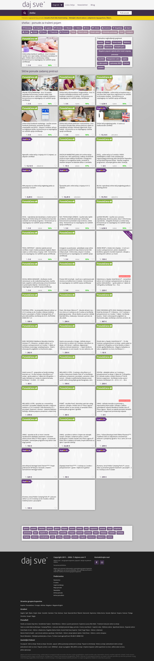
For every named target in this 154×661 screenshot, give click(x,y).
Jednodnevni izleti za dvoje (114, 644)
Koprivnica (93, 613)
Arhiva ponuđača (59, 595)
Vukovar (124, 613)
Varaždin (45, 613)
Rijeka (30, 613)
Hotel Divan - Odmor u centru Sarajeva (94, 633)
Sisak (65, 613)
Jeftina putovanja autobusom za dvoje (69, 644)
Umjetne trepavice (89, 647)
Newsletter (82, 5)
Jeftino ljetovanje (25, 650)
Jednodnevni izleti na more (28, 647)
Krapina (119, 613)
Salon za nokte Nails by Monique (30, 627)
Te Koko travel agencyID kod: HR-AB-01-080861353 (67, 636)
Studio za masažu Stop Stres (29, 624)
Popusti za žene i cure (44, 647)
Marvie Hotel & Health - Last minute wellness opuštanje (37, 633)
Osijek (35, 613)
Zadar (39, 613)
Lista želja (70, 5)
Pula (56, 613)
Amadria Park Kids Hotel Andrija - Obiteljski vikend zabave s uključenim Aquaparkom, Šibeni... (78, 18)
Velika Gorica (101, 613)
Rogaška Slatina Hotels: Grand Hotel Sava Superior (61, 630)
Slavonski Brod (72, 613)
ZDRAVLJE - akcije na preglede (61, 647)
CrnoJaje (37, 605)
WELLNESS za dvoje (77, 647)
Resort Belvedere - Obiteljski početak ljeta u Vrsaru (35, 636)
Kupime (22, 605)
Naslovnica (57, 580)
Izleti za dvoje (32, 644)
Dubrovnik (86, 613)
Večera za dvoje (101, 644)
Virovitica (23, 616)
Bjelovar (113, 613)
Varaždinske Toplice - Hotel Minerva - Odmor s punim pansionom (58, 624)
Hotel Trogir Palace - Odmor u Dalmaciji (90, 630)
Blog (93, 5)
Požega (130, 613)
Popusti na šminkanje (88, 644)
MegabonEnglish (58, 605)
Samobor (51, 613)
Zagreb (57, 5)
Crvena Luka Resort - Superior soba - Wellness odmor (95, 627)
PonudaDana (30, 605)
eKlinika (43, 605)
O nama (56, 582)
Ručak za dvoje (41, 644)
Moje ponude (58, 587)
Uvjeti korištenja (59, 585)
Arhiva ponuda (58, 593)
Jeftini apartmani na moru (103, 647)
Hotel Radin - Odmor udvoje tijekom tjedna (68, 633)
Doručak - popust (52, 644)
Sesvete (108, 613)
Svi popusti (23, 644)
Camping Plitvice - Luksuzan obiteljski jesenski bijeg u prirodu (60, 627)
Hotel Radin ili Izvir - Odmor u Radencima (33, 630)
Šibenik (79, 613)
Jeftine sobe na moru (118, 647)
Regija (33, 616)
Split (27, 613)
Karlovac (60, 613)
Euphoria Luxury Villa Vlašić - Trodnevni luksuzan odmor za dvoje (99, 624)
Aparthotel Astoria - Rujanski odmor (124, 627)
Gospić (29, 616)
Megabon (49, 605)
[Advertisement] (77, 52)
